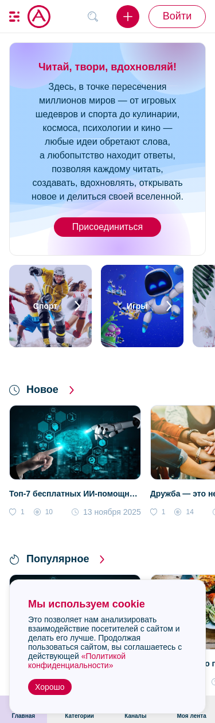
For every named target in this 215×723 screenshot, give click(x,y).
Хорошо (50, 687)
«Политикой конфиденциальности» (77, 661)
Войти (177, 16)
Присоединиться (107, 227)
